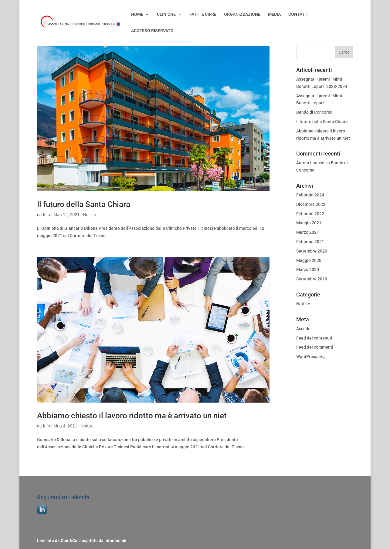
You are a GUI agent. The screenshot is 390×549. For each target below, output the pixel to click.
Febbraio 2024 (310, 194)
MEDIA (274, 14)
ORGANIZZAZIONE (242, 14)
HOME (137, 14)
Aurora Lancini (310, 162)
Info (46, 214)
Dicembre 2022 (310, 204)
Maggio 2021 (308, 222)
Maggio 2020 (308, 260)
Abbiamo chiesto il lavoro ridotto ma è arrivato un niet (132, 415)
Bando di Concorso (314, 112)
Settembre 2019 (311, 278)
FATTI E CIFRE (202, 14)
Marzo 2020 (307, 269)
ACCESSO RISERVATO (152, 30)
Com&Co (69, 540)
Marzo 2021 (307, 232)
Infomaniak (115, 540)
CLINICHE (166, 14)
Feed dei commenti (314, 347)
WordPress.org (310, 356)
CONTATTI (298, 14)
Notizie (89, 214)
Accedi (302, 328)
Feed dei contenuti (314, 338)
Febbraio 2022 (310, 213)
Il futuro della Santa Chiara (83, 204)
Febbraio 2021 (310, 241)
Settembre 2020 (311, 251)
